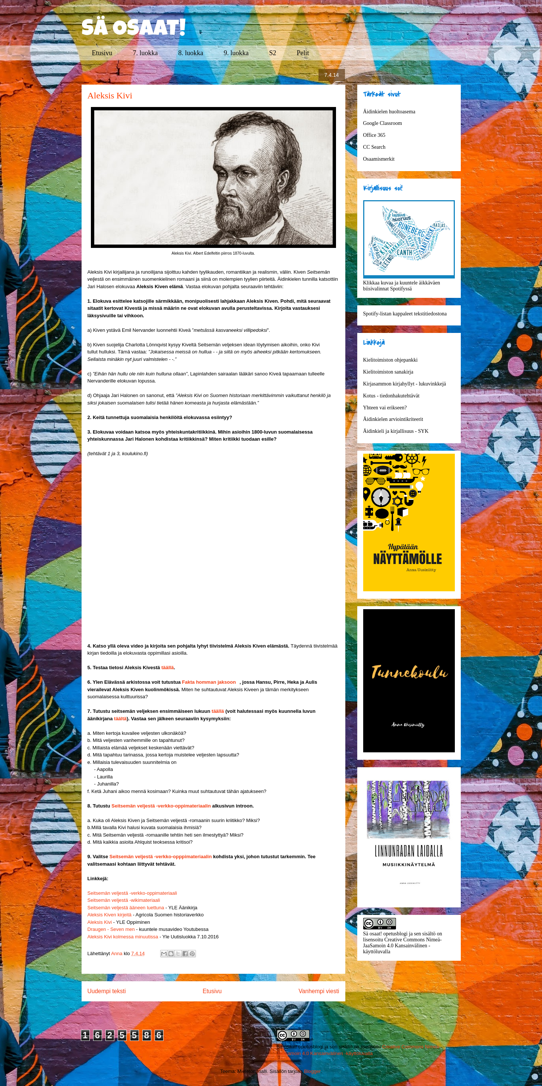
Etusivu (102, 53)
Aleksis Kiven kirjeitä (110, 914)
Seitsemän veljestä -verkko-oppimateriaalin (161, 806)
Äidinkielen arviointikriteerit (393, 419)
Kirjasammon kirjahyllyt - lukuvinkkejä (404, 384)
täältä (120, 718)
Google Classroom (382, 123)
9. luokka (236, 53)
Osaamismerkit (379, 159)
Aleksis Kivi (100, 922)
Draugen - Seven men (111, 929)
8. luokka (190, 53)
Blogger (312, 1071)
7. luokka (145, 53)
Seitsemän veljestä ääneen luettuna (126, 907)
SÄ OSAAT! (134, 30)
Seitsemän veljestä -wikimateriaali (124, 900)
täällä (167, 667)
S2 (272, 53)
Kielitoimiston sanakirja (388, 372)
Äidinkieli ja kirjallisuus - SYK (396, 431)
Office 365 (374, 135)
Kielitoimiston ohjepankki (390, 360)
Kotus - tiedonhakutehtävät (391, 396)
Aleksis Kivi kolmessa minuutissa (123, 936)
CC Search (374, 147)
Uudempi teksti (107, 991)
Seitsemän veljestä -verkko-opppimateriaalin (161, 856)
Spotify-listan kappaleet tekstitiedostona (405, 314)
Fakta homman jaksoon (209, 682)
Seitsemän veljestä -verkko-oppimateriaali (132, 893)
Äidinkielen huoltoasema (389, 111)
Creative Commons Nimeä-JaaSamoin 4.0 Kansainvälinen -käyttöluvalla (402, 945)
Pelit (303, 53)
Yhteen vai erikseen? (385, 407)
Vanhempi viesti (319, 991)
